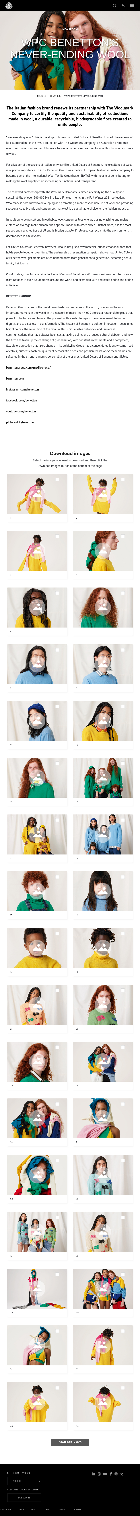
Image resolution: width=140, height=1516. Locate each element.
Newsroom (55, 96)
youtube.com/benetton (21, 411)
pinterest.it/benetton (20, 422)
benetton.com (15, 378)
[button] (114, 5)
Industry (41, 96)
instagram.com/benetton (22, 389)
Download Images (70, 1442)
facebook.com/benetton (21, 400)
